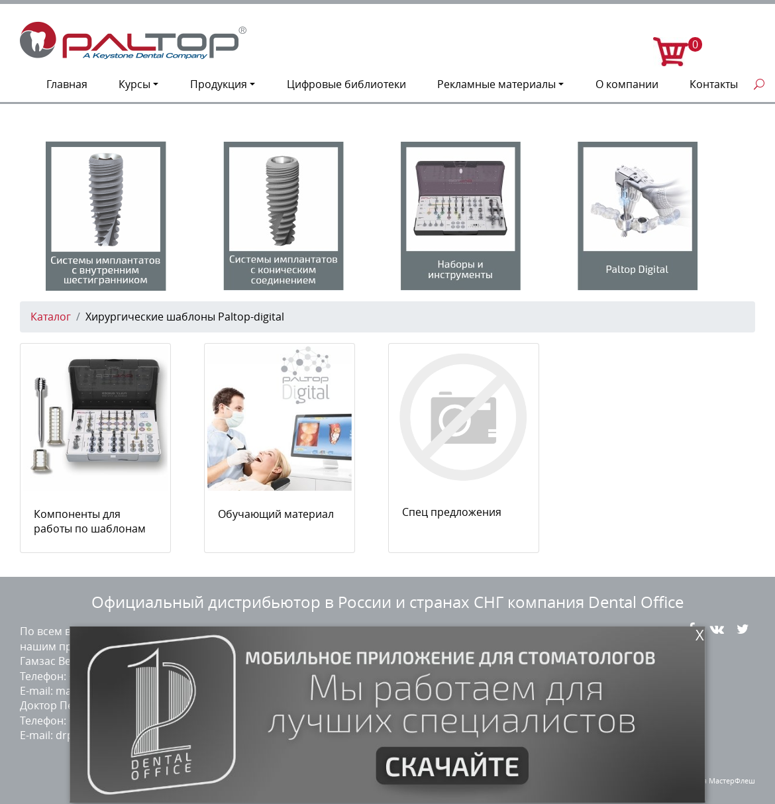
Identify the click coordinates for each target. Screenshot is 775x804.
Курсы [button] (134, 84)
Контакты (714, 84)
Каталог (50, 316)
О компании (626, 84)
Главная (66, 84)
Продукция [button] (218, 84)
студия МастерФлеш (719, 780)
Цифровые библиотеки (346, 84)
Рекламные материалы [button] (496, 84)
